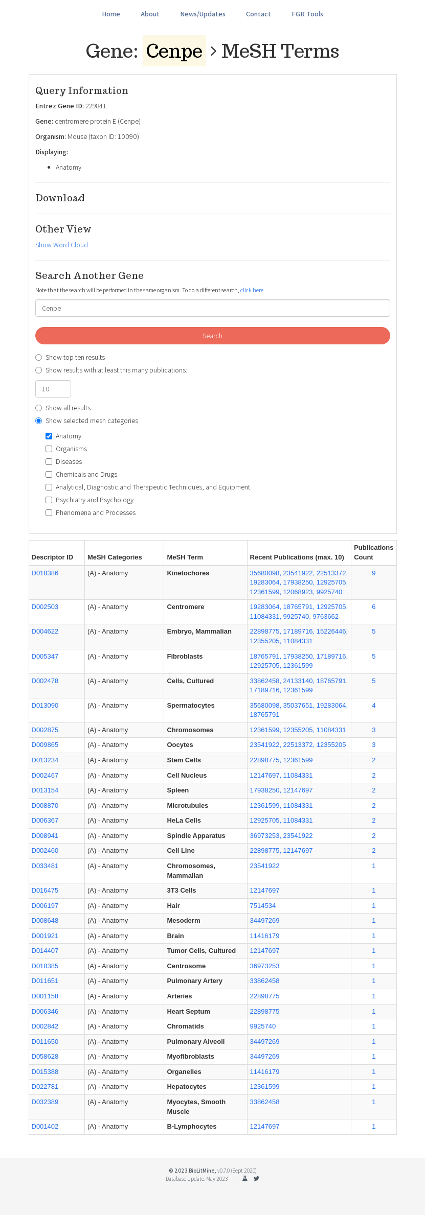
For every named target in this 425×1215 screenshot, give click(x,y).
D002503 (45, 607)
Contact (258, 13)
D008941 (45, 835)
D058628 (45, 1056)
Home (111, 13)
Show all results (63, 407)
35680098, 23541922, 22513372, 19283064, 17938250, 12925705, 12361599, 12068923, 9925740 (299, 582)
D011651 (45, 981)
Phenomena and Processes (91, 512)
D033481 (45, 866)
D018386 (45, 573)
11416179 (265, 936)
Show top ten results (70, 357)
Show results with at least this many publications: (111, 370)
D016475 (45, 890)
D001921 (45, 936)
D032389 (45, 1102)
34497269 (265, 920)
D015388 (45, 1072)
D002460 (45, 850)
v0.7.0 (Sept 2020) (237, 1170)
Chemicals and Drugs (81, 474)
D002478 (45, 681)
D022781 (45, 1086)
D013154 (45, 790)
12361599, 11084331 (281, 805)
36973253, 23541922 (281, 835)
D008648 (45, 920)
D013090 (45, 705)
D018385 (45, 966)
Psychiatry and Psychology (89, 499)
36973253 (265, 966)
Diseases (64, 461)
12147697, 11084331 (281, 775)
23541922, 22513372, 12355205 (298, 745)
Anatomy (63, 435)
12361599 (265, 1086)
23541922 (265, 866)
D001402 (45, 1126)
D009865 (45, 745)
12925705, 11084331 (281, 820)
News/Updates (203, 13)
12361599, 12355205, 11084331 (298, 730)
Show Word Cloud (61, 244)
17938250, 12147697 (281, 790)
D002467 (45, 775)
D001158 (45, 996)
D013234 (45, 760)
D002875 (45, 730)
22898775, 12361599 (281, 760)
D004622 (45, 631)
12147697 (265, 890)
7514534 (263, 905)
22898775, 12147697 (281, 850)
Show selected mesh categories (86, 420)
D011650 (45, 1041)
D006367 (45, 820)
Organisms (66, 448)
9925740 (263, 1026)
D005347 (45, 656)
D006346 (45, 1011)
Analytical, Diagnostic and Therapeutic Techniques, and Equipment (148, 487)
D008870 (45, 805)
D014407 (45, 950)
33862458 (265, 981)
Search (212, 335)
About (150, 13)
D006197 (45, 905)
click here (251, 290)
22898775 (265, 996)
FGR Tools (307, 13)
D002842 (45, 1026)
